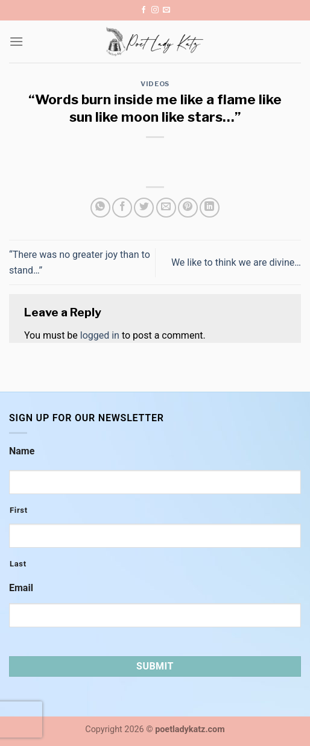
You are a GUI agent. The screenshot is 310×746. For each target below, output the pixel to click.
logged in (99, 335)
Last (18, 563)
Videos (155, 84)
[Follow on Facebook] (143, 10)
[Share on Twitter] (144, 208)
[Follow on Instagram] (155, 10)
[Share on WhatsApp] (100, 208)
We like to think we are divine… (236, 262)
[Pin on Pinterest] (188, 208)
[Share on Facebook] (122, 208)
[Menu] (16, 41)
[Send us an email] (166, 10)
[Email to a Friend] (166, 208)
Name (21, 451)
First (19, 510)
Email (21, 588)
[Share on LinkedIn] (210, 208)
